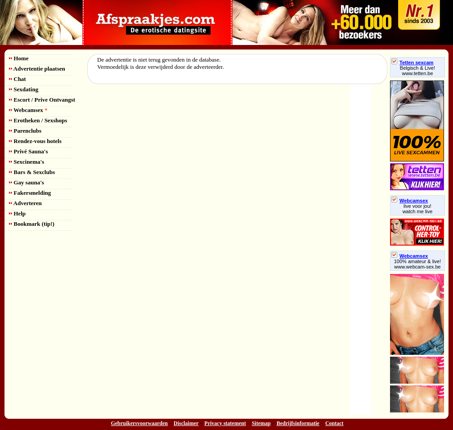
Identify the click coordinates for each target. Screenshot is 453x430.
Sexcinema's (26, 161)
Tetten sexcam (412, 62)
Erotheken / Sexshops (38, 120)
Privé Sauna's (28, 151)
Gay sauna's (26, 182)
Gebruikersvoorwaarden (139, 423)
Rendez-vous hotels (35, 141)
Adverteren (25, 203)
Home (18, 58)
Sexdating (23, 89)
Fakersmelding (30, 192)
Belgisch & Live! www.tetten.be (417, 70)
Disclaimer (186, 423)
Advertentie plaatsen (37, 68)
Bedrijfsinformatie (298, 423)
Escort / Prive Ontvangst (42, 99)
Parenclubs (25, 130)
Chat (17, 79)
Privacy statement (225, 423)
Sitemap (261, 423)
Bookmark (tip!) (31, 223)
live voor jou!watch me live (418, 208)
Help (17, 213)
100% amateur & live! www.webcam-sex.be (417, 264)
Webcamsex (28, 110)
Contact (334, 423)
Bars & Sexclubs (32, 172)
